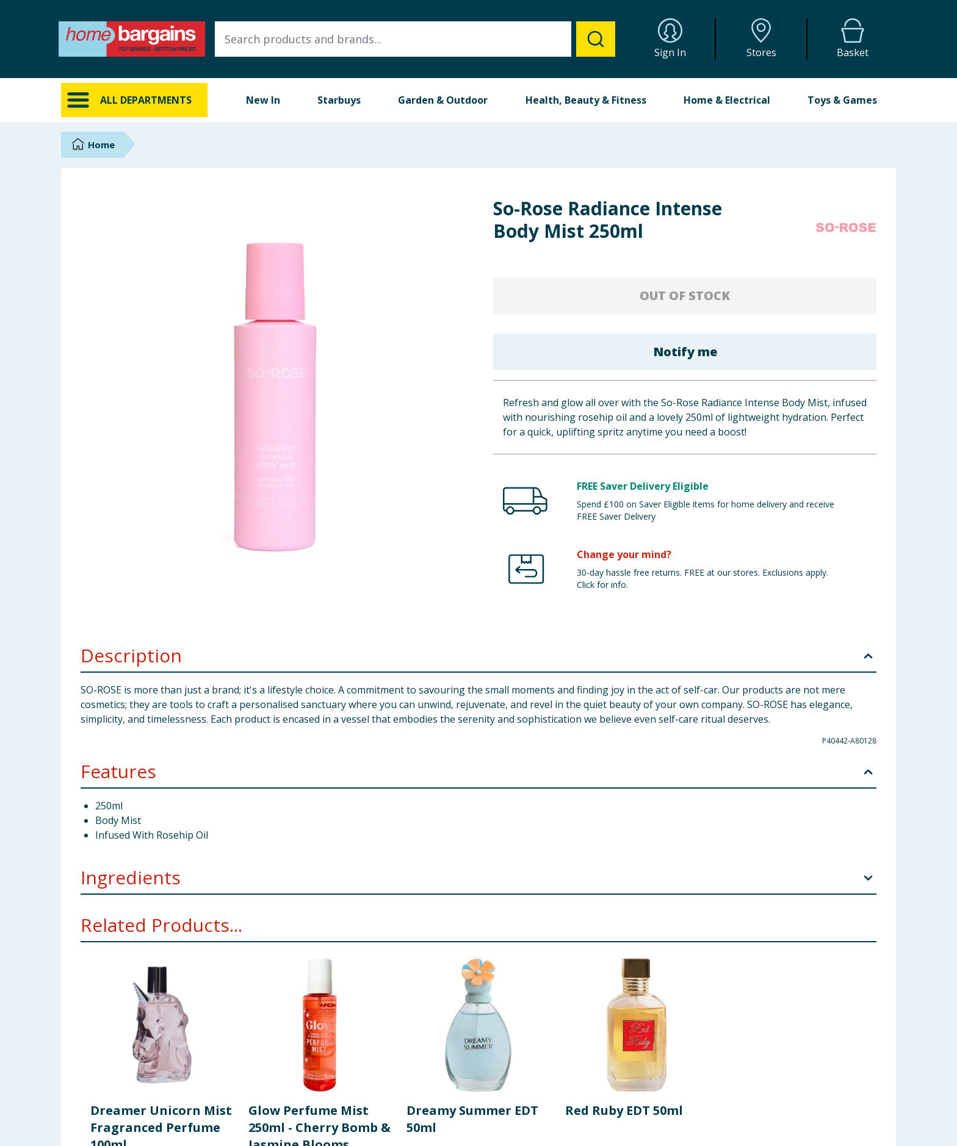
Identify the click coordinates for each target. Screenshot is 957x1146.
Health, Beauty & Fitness (585, 100)
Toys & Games (842, 100)
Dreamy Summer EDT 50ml (472, 1119)
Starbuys (339, 100)
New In (263, 100)
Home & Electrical (727, 100)
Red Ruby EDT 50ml (624, 1110)
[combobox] (415, 39)
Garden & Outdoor (443, 100)
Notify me (685, 351)
